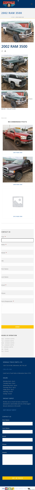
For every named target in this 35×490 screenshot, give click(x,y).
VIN (2, 261)
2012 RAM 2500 (17, 216)
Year (3, 237)
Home (12, 17)
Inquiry (4, 452)
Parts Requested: (7, 301)
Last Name (4, 277)
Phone (3, 293)
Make (3, 244)
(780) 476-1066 (7, 369)
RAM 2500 (3, 118)
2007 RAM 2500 (17, 152)
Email (3, 285)
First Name (4, 269)
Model (4, 253)
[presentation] (14, 318)
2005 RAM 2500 (17, 184)
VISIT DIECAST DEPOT (9, 410)
